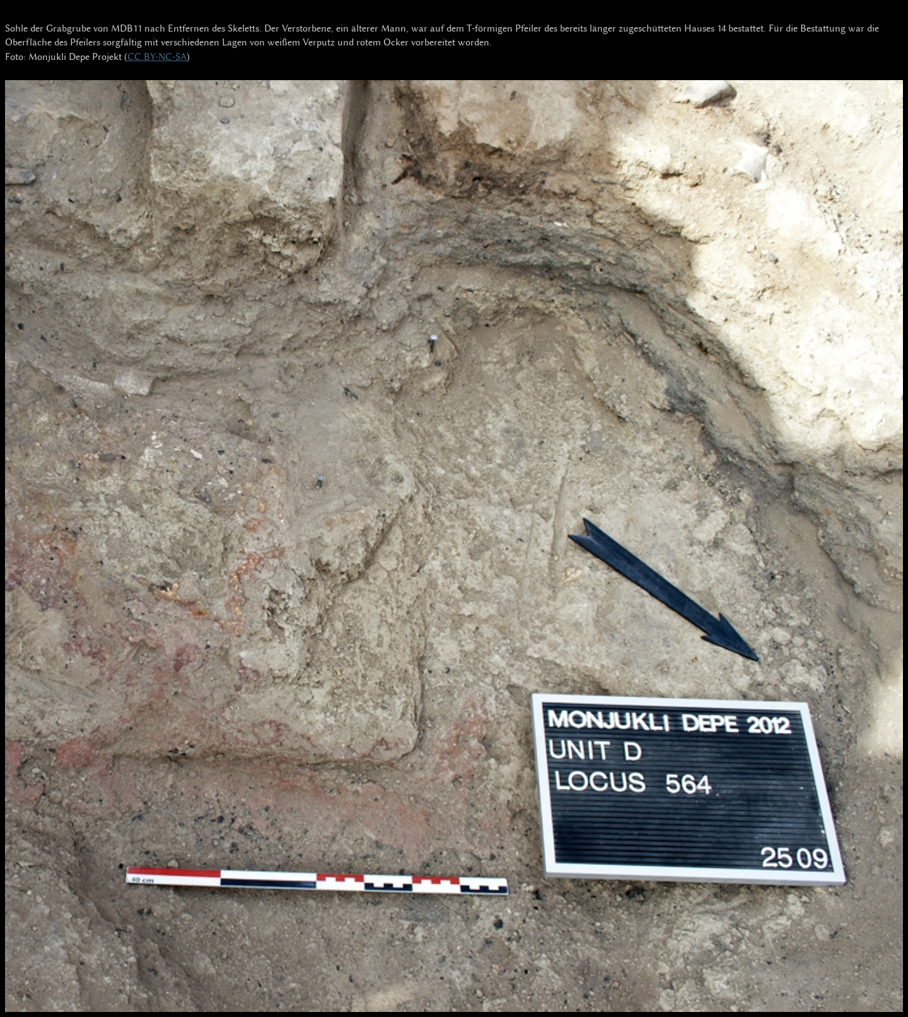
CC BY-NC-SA (157, 56)
